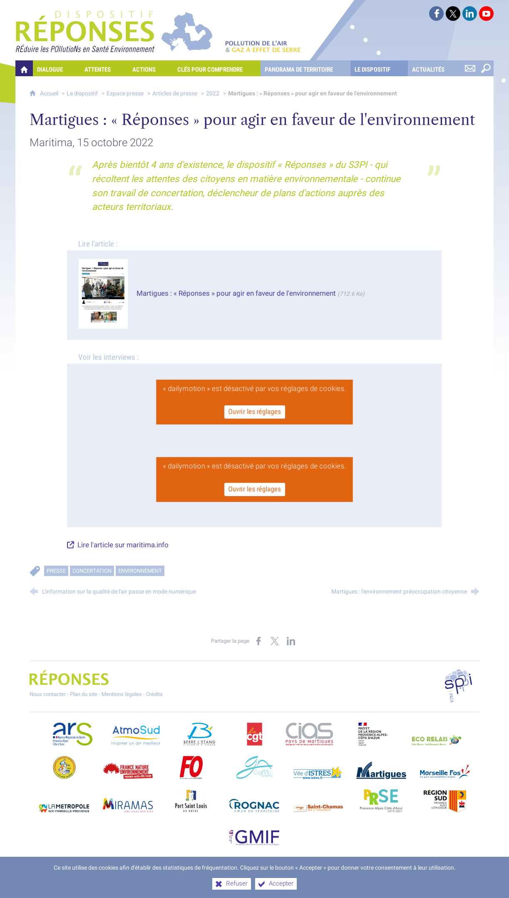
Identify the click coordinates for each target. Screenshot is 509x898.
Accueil (50, 93)
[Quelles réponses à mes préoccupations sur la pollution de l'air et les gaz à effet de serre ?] (24, 68)
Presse (56, 571)
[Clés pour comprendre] (216, 68)
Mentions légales (122, 694)
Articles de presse (174, 93)
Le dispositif (82, 93)
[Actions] (150, 68)
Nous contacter (48, 694)
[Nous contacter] (470, 68)
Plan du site (83, 694)
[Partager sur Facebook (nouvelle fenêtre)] (258, 641)
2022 (212, 93)
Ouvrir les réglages (254, 410)
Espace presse (125, 93)
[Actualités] (435, 68)
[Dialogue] (56, 68)
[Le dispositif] (379, 68)
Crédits (154, 694)
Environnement (140, 571)
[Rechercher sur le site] (486, 68)
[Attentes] (104, 68)
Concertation (92, 571)
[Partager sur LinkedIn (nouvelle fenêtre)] (291, 641)
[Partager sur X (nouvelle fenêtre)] (275, 641)
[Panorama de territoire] (305, 68)
